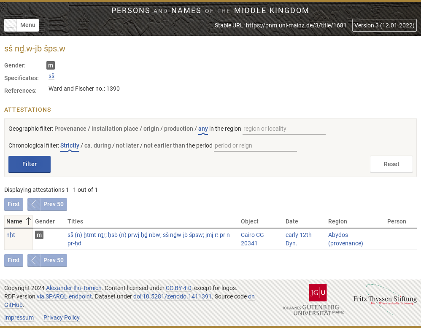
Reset (391, 164)
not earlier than (164, 145)
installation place (115, 128)
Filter (29, 164)
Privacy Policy (61, 317)
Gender (45, 221)
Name (19, 221)
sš (51, 76)
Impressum (19, 317)
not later (127, 145)
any (203, 128)
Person (396, 221)
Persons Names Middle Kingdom (210, 10)
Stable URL (281, 25)
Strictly (69, 145)
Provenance (70, 128)
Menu (19, 25)
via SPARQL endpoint (64, 296)
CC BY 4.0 (179, 288)
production (178, 128)
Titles (75, 221)
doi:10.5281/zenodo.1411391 (172, 296)
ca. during (97, 145)
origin (151, 128)
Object (250, 221)
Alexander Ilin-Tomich (74, 288)
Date (292, 221)
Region (337, 221)
